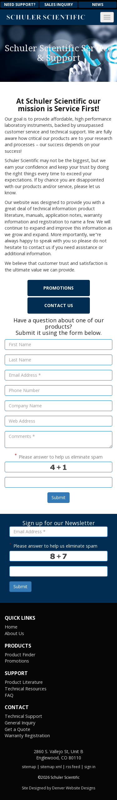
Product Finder (20, 655)
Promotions (58, 288)
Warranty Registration (27, 735)
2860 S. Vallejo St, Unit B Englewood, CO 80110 (58, 754)
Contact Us (58, 305)
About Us (14, 633)
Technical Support (23, 716)
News (97, 4)
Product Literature (24, 682)
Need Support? (19, 4)
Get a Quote (17, 729)
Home (11, 627)
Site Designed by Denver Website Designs (58, 788)
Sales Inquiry (58, 4)
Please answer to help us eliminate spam (59, 456)
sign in (89, 766)
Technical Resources (25, 689)
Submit (58, 497)
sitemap (29, 766)
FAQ (9, 695)
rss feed (73, 766)
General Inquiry (20, 723)
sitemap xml (51, 766)
